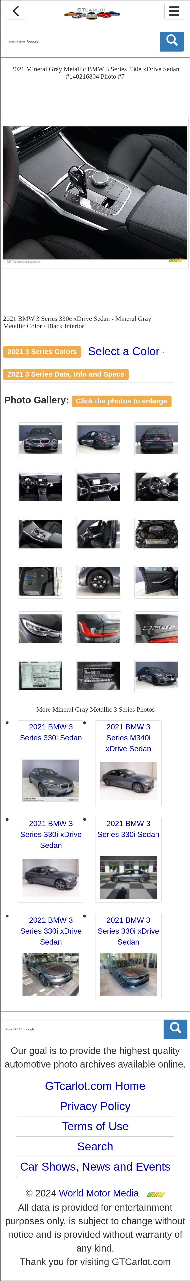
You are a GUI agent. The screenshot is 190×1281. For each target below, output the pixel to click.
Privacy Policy (95, 1106)
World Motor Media (99, 1193)
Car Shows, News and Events (95, 1166)
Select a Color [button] (126, 351)
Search (95, 1146)
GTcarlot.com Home (95, 1086)
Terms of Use (95, 1126)
